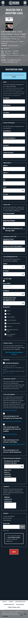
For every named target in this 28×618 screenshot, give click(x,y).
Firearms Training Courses (14, 607)
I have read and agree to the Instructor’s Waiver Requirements (12, 451)
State (4, 187)
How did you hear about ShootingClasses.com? (9, 299)
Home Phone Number (8, 213)
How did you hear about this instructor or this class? (11, 462)
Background (6, 307)
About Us (5, 601)
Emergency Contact (8, 239)
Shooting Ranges (20, 604)
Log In (14, 76)
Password (5, 145)
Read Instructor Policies (10, 434)
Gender (5, 264)
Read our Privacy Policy (10, 410)
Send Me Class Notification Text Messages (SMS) (14, 229)
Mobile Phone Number (9, 220)
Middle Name (6, 105)
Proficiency (6, 291)
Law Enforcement (11, 320)
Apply (22, 527)
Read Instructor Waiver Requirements (14, 444)
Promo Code (6, 523)
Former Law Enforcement (13, 323)
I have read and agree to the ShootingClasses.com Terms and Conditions (12, 429)
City (4, 180)
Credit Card (6, 530)
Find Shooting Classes (20, 601)
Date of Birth (6, 283)
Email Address (7, 131)
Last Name (6, 112)
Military (9, 313)
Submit (14, 552)
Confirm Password (8, 152)
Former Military (11, 317)
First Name (6, 98)
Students (11, 601)
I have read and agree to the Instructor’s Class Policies (11, 441)
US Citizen (5, 271)
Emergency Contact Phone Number (12, 246)
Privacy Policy (9, 373)
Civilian (8, 310)
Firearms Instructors (9, 604)
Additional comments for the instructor (8, 499)
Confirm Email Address (9, 138)
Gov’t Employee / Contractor (11, 335)
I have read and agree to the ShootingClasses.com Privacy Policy (12, 417)
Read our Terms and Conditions (12, 421)
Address (5, 165)
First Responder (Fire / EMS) (12, 330)
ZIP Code (5, 194)
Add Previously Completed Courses (14, 353)
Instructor (9, 326)
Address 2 (5, 173)
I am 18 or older (7, 279)
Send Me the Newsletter (12, 363)
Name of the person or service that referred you (7, 473)
